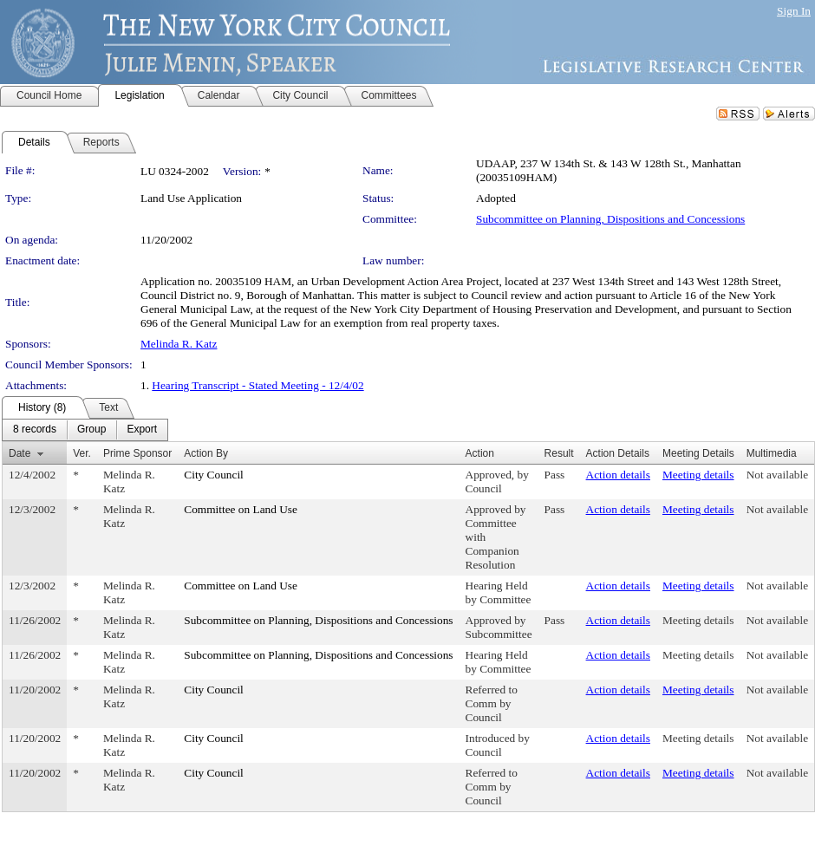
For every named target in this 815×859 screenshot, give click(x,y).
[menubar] (85, 430)
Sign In (794, 10)
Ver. (82, 453)
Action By (206, 453)
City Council (214, 474)
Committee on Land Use (240, 509)
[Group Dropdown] (91, 430)
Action (480, 453)
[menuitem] (35, 430)
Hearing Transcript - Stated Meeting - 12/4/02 (257, 385)
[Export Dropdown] (141, 430)
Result (559, 453)
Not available (777, 474)
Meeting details (698, 474)
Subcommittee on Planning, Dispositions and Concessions (610, 218)
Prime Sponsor (137, 453)
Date (19, 453)
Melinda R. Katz (178, 343)
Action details (618, 474)
